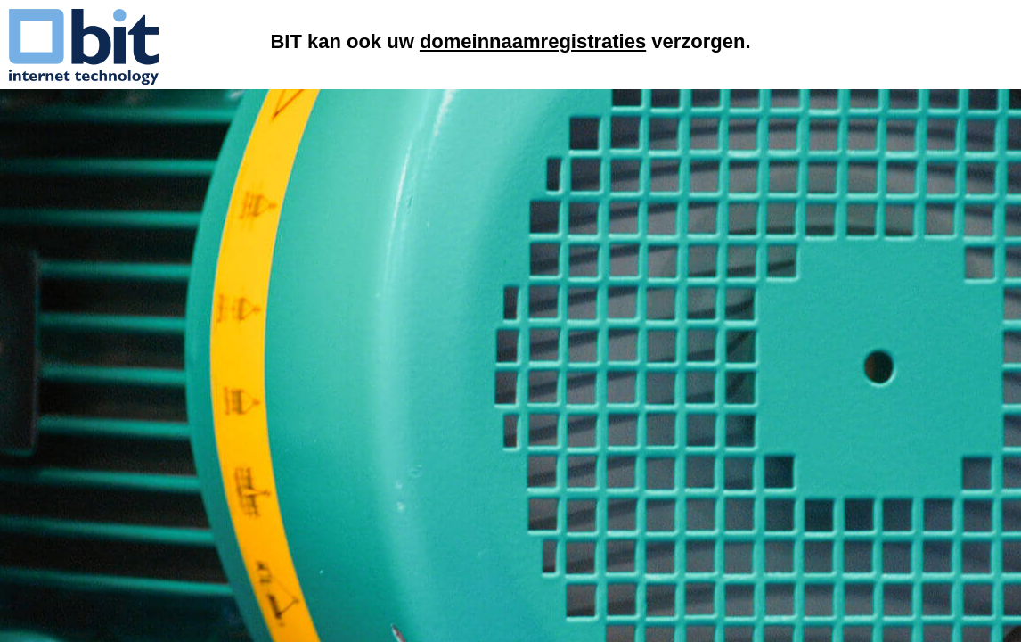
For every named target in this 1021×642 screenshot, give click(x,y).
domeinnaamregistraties (533, 41)
